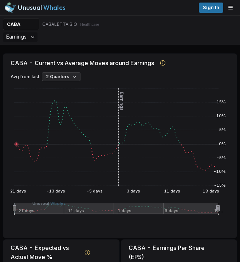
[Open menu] (232, 7)
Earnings (20, 36)
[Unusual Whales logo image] (35, 7)
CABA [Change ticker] (13, 24)
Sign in (211, 7)
